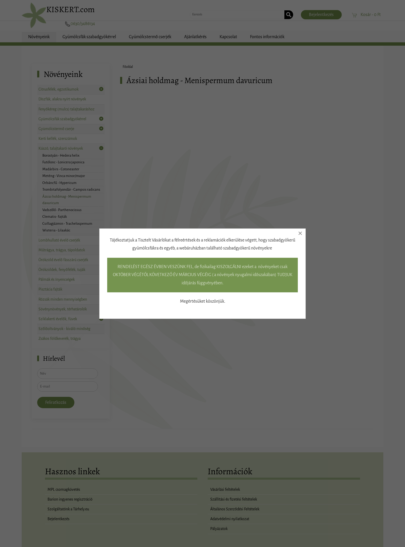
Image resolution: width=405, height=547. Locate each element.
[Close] (300, 233)
